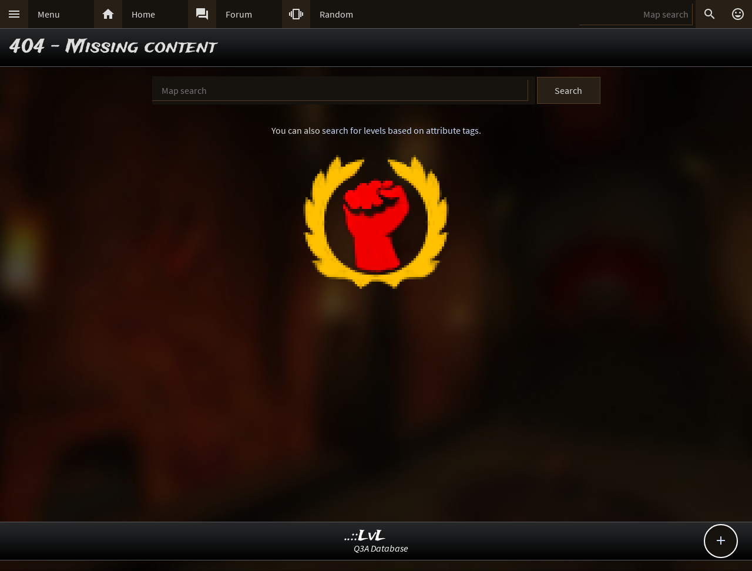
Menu (49, 14)
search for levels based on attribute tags (400, 130)
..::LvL (365, 536)
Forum (239, 14)
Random (336, 14)
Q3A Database (381, 548)
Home (143, 14)
